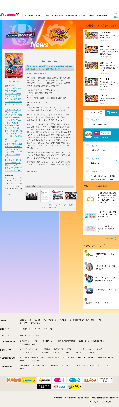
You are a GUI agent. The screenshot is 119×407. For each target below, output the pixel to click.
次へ (55, 61)
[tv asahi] (10, 15)
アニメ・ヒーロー (57, 15)
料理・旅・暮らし (102, 15)
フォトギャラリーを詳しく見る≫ (61, 205)
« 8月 (10, 194)
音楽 (47, 15)
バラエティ (39, 15)
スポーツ (91, 15)
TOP (49, 61)
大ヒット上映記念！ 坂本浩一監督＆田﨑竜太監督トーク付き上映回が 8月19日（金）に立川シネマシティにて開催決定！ (13, 149)
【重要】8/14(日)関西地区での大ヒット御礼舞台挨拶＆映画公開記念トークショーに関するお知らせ (13, 115)
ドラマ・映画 (29, 15)
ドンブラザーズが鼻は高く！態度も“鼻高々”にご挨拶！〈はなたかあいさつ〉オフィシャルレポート (13, 165)
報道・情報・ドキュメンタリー (75, 15)
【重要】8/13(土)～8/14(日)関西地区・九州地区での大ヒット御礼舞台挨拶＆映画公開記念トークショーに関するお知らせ (13, 131)
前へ (43, 61)
